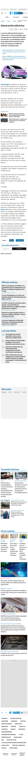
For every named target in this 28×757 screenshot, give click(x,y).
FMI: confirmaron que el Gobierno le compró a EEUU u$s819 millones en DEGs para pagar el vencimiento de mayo (16, 358)
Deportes (22, 729)
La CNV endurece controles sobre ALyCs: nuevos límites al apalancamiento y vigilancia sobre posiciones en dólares (14, 305)
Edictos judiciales (18, 745)
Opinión (13, 726)
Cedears (24, 392)
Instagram (9, 712)
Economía (16, 17)
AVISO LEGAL (5, 745)
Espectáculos (6, 737)
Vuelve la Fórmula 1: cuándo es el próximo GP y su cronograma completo (18, 120)
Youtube (17, 712)
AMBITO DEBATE (22, 754)
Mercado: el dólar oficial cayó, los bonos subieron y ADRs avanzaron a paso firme (13, 582)
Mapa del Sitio (11, 740)
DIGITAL (6, 754)
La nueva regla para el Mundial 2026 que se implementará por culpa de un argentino (12, 322)
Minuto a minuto (6, 578)
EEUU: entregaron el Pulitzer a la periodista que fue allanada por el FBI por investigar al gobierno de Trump (13, 288)
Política (23, 721)
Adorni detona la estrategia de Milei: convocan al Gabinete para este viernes (15, 342)
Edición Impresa (6, 732)
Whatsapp (21, 712)
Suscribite (19, 248)
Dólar (7, 17)
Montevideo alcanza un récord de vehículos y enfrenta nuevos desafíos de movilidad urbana (21, 488)
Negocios (4, 726)
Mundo (13, 729)
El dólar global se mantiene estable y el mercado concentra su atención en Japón (14, 592)
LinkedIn (13, 712)
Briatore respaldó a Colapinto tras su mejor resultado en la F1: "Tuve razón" (17, 514)
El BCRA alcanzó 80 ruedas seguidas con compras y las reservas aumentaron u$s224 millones (14, 618)
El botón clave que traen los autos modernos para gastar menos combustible (17, 115)
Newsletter (23, 712)
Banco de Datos (6, 724)
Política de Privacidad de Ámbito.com (13, 742)
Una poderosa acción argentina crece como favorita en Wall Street (13, 336)
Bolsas (10, 392)
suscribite (21, 13)
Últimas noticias (15, 718)
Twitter (2, 712)
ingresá (25, 13)
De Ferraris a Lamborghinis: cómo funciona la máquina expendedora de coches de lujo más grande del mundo (7, 489)
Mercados (18, 724)
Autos (8, 21)
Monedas (3, 392)
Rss (2, 740)
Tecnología (18, 737)
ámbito (3, 21)
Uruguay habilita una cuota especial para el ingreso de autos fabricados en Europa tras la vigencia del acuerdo (14, 58)
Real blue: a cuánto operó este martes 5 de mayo (4, 547)
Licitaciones (13, 748)
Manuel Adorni (22, 9)
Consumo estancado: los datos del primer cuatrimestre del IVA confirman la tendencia (14, 349)
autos (3, 209)
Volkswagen (5, 84)
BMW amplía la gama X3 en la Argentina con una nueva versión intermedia (19, 503)
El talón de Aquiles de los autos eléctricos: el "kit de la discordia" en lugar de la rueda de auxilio (13, 51)
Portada (4, 718)
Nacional (4, 729)
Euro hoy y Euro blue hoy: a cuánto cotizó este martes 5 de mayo (14, 549)
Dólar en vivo (13, 9)
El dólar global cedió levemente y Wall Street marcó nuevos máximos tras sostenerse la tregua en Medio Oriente (13, 629)
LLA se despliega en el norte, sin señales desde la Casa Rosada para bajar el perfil (14, 297)
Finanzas (14, 721)
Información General (8, 734)
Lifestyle (22, 726)
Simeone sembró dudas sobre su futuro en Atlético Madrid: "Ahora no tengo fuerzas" (13, 314)
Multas (3, 748)
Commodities (17, 392)
